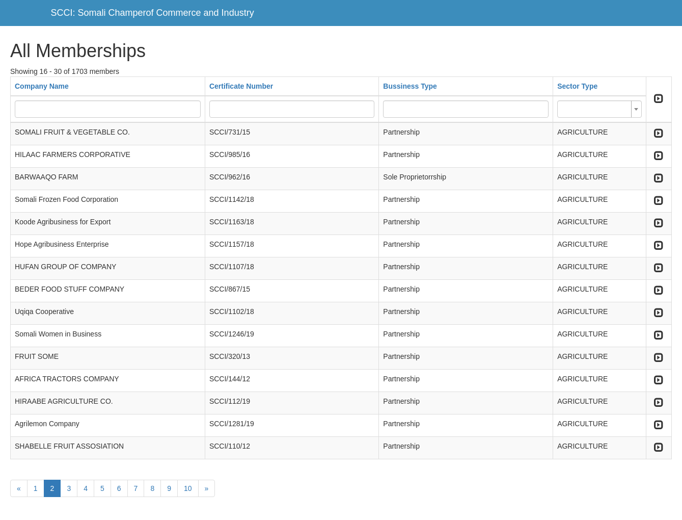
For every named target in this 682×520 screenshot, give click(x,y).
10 (188, 488)
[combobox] (599, 109)
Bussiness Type (410, 86)
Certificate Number (241, 86)
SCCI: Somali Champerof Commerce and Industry (152, 13)
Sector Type (577, 86)
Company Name (42, 86)
